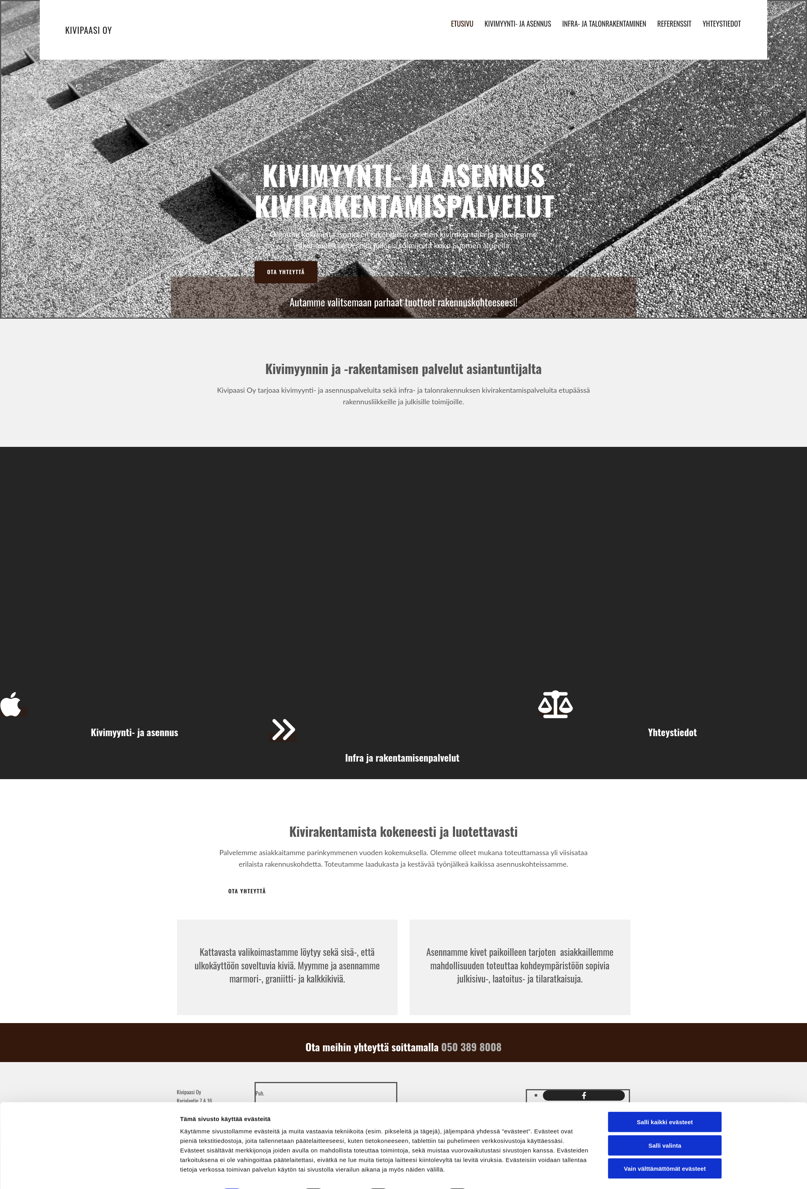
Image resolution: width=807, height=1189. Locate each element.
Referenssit (674, 22)
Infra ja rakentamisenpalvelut (403, 757)
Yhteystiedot (723, 22)
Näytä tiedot (501, 1173)
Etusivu (460, 22)
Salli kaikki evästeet (665, 1100)
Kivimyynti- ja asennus (516, 22)
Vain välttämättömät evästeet (665, 1146)
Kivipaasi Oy (88, 29)
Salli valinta (664, 1123)
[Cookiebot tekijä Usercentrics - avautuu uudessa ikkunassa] (127, 1173)
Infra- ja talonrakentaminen (603, 22)
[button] (286, 272)
